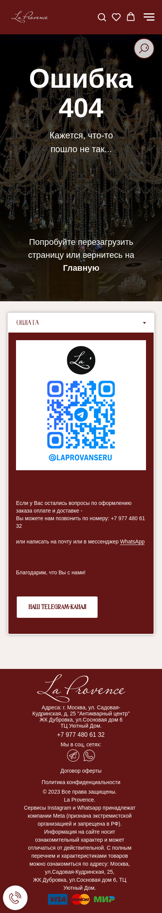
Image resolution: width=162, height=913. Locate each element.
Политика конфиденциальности (81, 782)
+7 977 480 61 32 (80, 734)
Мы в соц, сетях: (81, 744)
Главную (81, 268)
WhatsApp (132, 541)
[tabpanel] (81, 483)
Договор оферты (81, 771)
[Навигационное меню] (149, 17)
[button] (101, 16)
